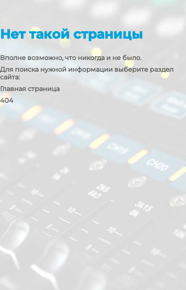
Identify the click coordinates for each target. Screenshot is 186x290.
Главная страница (30, 89)
